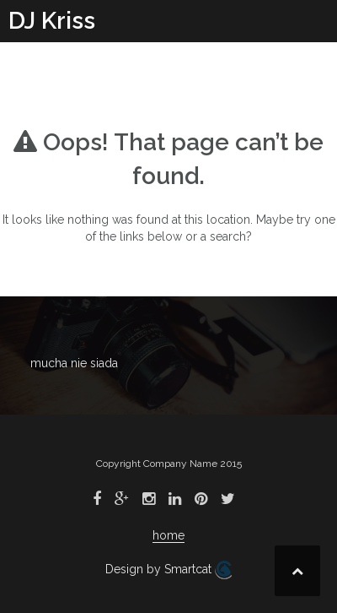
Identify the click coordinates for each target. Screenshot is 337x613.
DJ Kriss (51, 21)
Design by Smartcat (168, 570)
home (168, 535)
